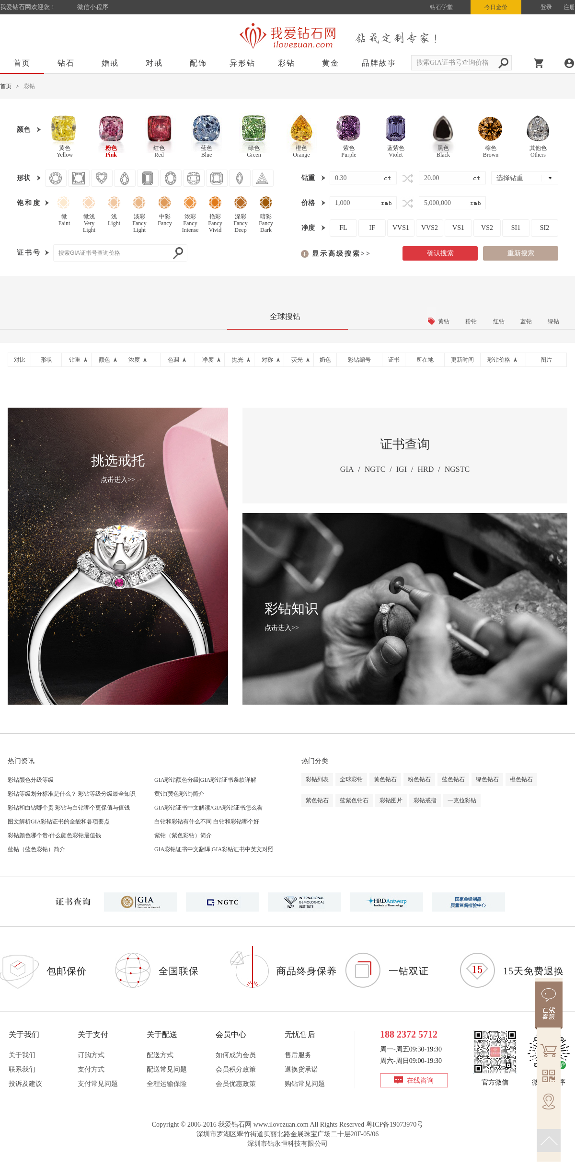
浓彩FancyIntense (190, 221)
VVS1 (400, 227)
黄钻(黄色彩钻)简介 (179, 793)
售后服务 (298, 1055)
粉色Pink (111, 151)
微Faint (64, 220)
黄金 (330, 63)
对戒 (154, 63)
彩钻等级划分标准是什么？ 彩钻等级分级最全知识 (72, 793)
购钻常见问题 (305, 1083)
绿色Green (254, 151)
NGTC (375, 469)
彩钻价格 (498, 359)
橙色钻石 (521, 779)
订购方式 (91, 1055)
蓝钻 (526, 321)
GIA (347, 469)
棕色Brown (491, 151)
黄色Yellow (65, 151)
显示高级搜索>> (341, 253)
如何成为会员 (236, 1055)
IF (372, 227)
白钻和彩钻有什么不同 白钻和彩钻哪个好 (206, 821)
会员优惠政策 (236, 1083)
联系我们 (22, 1069)
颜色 (104, 359)
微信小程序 (92, 7)
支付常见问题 (98, 1083)
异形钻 (242, 63)
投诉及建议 (25, 1083)
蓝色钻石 (453, 779)
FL (343, 227)
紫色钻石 (317, 800)
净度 (208, 359)
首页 (22, 63)
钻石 (66, 63)
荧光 (297, 359)
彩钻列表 (317, 779)
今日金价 (495, 7)
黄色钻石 (385, 779)
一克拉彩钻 (462, 800)
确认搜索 (440, 253)
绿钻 (553, 321)
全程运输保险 (167, 1083)
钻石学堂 (441, 7)
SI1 (515, 227)
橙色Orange (301, 151)
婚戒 (110, 63)
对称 (267, 359)
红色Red (159, 151)
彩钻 (286, 63)
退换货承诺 (301, 1069)
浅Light (114, 220)
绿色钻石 (487, 779)
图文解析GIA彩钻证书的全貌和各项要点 (59, 821)
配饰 (198, 63)
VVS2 (429, 227)
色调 (173, 359)
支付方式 (91, 1069)
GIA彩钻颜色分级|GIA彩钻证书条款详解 (205, 779)
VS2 (487, 227)
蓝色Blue (206, 151)
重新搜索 (520, 253)
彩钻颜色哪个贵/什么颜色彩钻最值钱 (54, 835)
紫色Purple (348, 151)
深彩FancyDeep (240, 221)
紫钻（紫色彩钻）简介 (183, 835)
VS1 (458, 227)
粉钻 (471, 321)
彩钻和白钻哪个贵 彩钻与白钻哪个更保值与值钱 (69, 807)
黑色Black (443, 151)
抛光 (237, 359)
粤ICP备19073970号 (395, 1124)
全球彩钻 (351, 779)
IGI (401, 469)
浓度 (134, 359)
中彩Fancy (165, 220)
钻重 (74, 359)
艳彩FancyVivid (215, 221)
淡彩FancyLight (139, 221)
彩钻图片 (391, 800)
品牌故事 (379, 63)
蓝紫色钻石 (354, 800)
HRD (425, 469)
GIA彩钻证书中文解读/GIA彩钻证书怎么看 (208, 807)
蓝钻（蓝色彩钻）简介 (36, 849)
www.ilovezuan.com (281, 1124)
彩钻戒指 (425, 800)
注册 (569, 7)
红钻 (499, 321)
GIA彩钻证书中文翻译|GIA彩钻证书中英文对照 (214, 849)
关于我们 (22, 1055)
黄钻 (443, 321)
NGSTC (457, 469)
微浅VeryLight (89, 221)
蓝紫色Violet (395, 151)
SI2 (544, 227)
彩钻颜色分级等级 (31, 779)
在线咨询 (420, 1080)
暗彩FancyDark (266, 221)
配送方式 (160, 1055)
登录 (546, 7)
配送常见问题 (167, 1069)
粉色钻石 (419, 779)
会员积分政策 (236, 1069)
